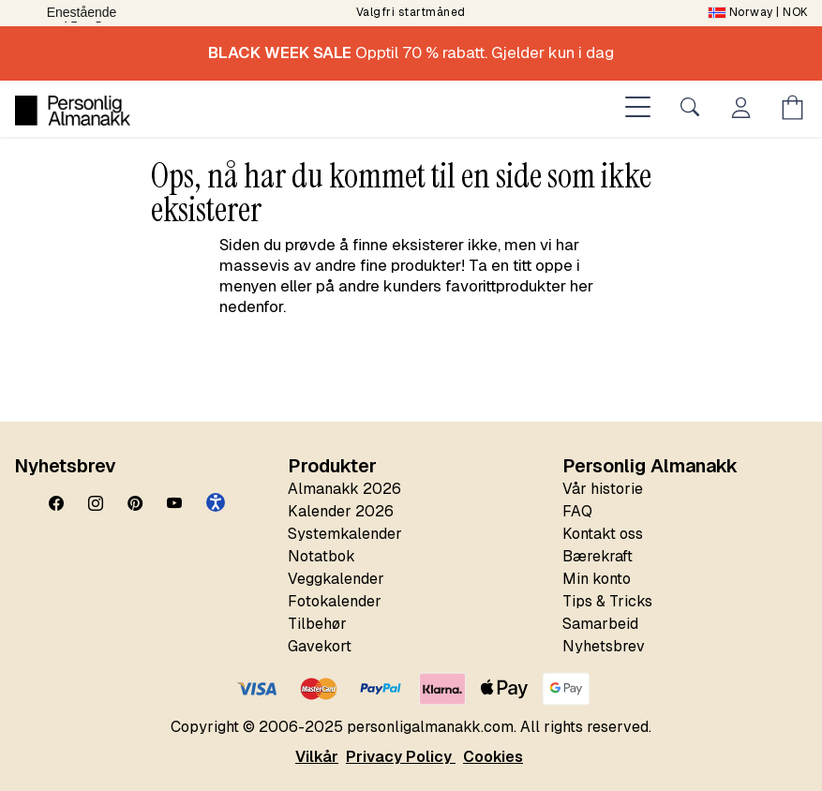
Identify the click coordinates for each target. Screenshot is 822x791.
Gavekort (319, 646)
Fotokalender (334, 601)
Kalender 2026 (341, 511)
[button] (215, 502)
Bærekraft (597, 556)
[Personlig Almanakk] (72, 111)
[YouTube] (174, 504)
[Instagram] (95, 504)
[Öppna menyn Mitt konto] (744, 111)
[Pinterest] (134, 504)
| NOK (758, 12)
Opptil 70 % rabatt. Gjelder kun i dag (411, 52)
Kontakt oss (602, 534)
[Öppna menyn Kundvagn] (796, 111)
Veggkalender (336, 579)
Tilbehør (317, 624)
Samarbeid (600, 624)
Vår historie (602, 489)
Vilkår (316, 757)
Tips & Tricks (607, 601)
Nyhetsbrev (603, 646)
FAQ (577, 511)
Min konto (596, 579)
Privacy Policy (401, 757)
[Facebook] (56, 504)
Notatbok (321, 556)
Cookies (493, 757)
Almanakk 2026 (344, 489)
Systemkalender (345, 534)
